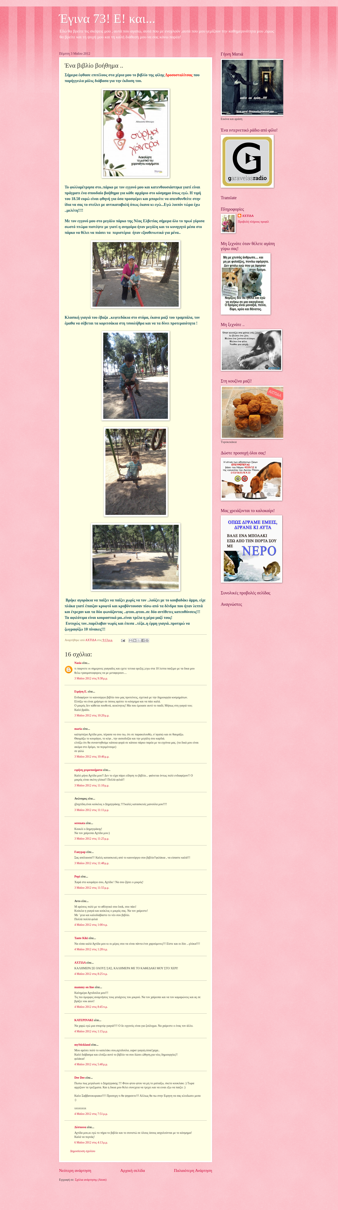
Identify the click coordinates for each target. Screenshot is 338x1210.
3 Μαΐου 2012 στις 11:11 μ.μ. (91, 810)
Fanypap (80, 852)
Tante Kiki (81, 938)
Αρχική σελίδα (132, 1170)
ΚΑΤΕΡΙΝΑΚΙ (83, 1020)
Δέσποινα (80, 1127)
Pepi (77, 876)
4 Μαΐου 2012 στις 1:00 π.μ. (91, 924)
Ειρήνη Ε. (80, 691)
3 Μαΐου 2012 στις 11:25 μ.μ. (91, 838)
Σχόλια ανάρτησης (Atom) (90, 1179)
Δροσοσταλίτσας (178, 75)
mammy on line (84, 987)
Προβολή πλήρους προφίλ (253, 221)
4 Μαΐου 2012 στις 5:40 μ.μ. (91, 1064)
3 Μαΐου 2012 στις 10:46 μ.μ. (91, 756)
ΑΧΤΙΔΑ (80, 962)
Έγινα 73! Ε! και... (107, 18)
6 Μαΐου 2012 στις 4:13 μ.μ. (91, 1142)
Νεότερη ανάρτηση (75, 1170)
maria (78, 728)
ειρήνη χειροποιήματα (88, 770)
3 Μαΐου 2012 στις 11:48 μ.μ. (91, 863)
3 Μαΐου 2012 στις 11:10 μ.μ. (91, 785)
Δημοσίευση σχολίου (82, 1151)
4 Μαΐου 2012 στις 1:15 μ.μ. (91, 1031)
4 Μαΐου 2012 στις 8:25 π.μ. (91, 973)
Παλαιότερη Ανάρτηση (193, 1170)
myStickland (82, 1044)
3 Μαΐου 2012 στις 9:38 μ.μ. (91, 678)
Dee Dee (79, 1077)
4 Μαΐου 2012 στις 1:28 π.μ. (91, 949)
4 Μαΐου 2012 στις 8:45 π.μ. (91, 1006)
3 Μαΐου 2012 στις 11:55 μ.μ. (91, 887)
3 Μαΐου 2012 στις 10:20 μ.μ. (91, 715)
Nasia (77, 663)
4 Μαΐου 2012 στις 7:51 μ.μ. (91, 1113)
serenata (79, 823)
